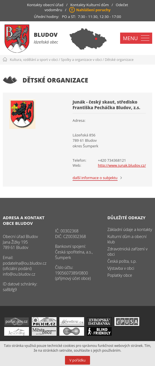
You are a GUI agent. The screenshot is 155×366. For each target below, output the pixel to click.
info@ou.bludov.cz (19, 274)
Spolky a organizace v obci (81, 59)
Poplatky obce (119, 275)
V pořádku (77, 360)
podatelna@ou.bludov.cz (24, 263)
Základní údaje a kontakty (129, 229)
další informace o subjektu (95, 177)
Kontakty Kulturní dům (89, 4)
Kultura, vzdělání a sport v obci (34, 59)
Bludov (46, 34)
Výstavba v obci (120, 268)
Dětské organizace (119, 59)
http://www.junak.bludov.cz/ (122, 165)
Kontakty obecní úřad (45, 4)
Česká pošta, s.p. (122, 261)
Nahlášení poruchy (93, 9)
